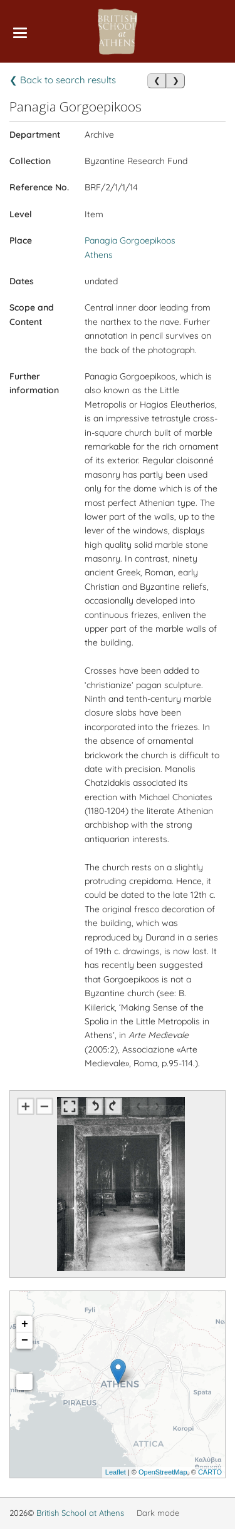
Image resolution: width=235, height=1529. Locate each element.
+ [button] (24, 1324)
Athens (99, 254)
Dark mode (158, 1513)
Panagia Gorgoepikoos (130, 240)
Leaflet (115, 1472)
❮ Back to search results (62, 80)
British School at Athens (80, 1513)
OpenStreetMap (162, 1472)
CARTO (210, 1472)
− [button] (24, 1340)
